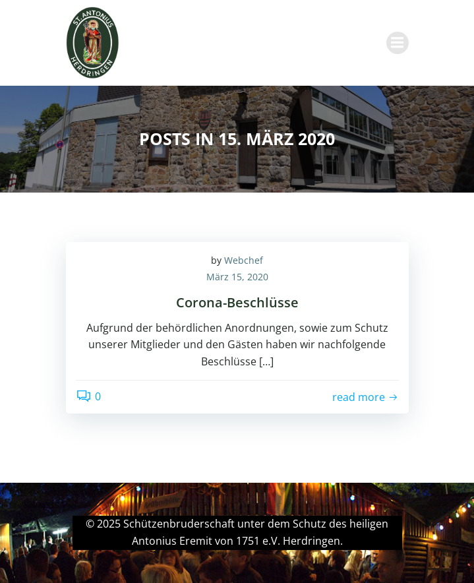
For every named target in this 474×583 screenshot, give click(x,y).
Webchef (243, 260)
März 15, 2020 (237, 276)
